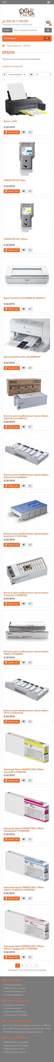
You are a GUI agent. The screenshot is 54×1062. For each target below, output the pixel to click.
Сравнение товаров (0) (12, 66)
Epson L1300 (10, 121)
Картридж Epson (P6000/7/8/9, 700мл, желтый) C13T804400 (24, 770)
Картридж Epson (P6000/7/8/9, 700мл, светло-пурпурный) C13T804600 (24, 947)
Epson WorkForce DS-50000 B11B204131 (25, 298)
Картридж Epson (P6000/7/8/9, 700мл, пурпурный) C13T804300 (24, 829)
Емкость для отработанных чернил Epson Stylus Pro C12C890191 (26, 417)
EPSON (27, 46)
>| (36, 965)
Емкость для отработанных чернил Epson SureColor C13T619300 (26, 534)
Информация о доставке (14, 988)
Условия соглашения (13, 995)
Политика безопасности (14, 991)
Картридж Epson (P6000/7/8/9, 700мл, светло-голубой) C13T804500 (24, 888)
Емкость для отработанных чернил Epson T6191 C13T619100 (26, 711)
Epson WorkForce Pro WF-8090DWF (22, 357)
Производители (14, 46)
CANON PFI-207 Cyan (14, 180)
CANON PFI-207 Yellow (15, 239)
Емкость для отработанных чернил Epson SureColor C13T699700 (26, 593)
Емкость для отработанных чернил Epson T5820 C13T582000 (26, 652)
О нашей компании (12, 985)
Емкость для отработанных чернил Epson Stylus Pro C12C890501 (26, 475)
